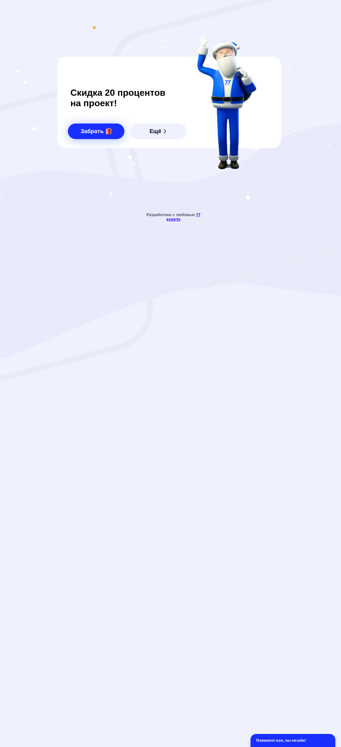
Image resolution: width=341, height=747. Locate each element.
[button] (96, 131)
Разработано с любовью (173, 217)
